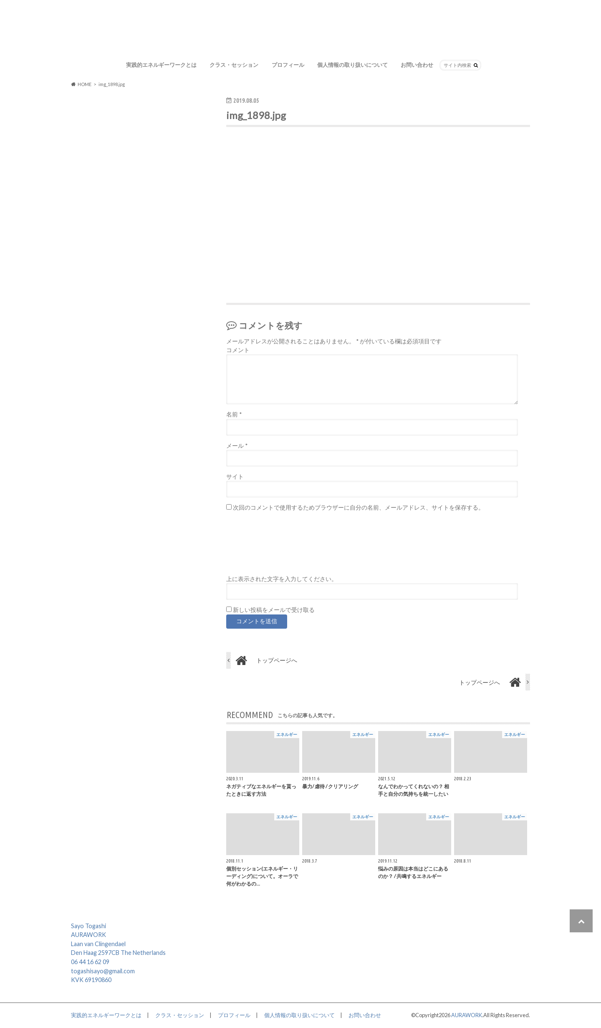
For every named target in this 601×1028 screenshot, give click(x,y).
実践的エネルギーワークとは (161, 64)
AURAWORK (466, 1015)
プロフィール (288, 64)
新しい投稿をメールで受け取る (274, 610)
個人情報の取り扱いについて (352, 64)
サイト (235, 476)
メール (236, 445)
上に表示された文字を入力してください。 (281, 579)
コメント (238, 350)
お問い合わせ (417, 64)
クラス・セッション (234, 64)
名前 (234, 414)
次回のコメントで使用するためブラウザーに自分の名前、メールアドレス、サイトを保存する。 (358, 508)
